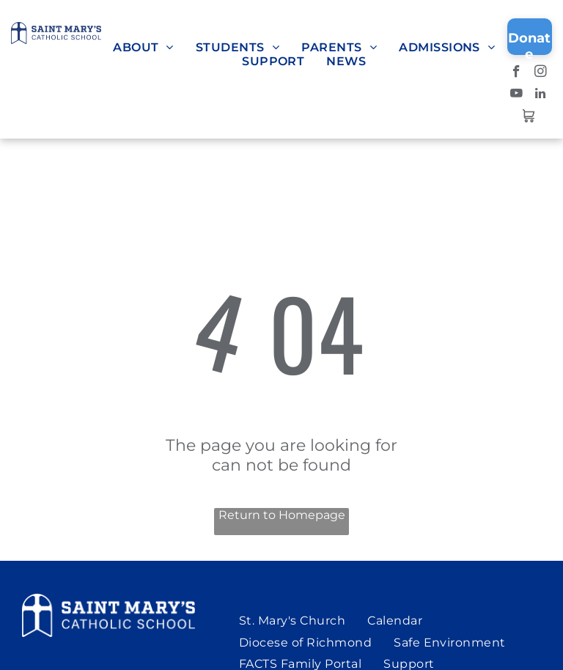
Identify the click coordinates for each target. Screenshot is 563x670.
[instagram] (540, 73)
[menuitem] (143, 47)
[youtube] (516, 95)
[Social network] (528, 117)
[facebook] (516, 73)
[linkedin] (540, 95)
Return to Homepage (281, 515)
